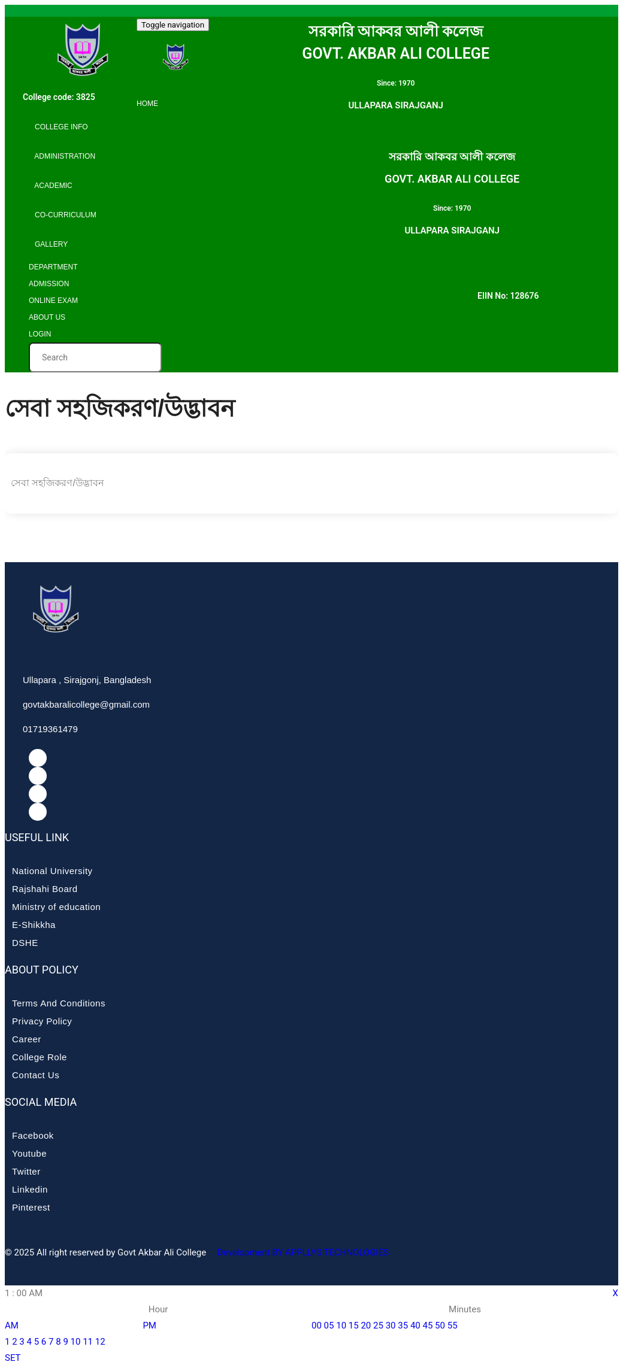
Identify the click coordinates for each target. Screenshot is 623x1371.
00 (317, 1325)
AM (12, 1325)
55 (452, 1325)
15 (354, 1325)
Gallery (48, 244)
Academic (50, 185)
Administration (62, 156)
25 (378, 1325)
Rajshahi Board (45, 889)
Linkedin (30, 1189)
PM (149, 1325)
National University (52, 871)
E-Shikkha (34, 925)
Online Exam (53, 300)
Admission (49, 284)
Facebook (33, 1135)
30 (391, 1325)
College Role (39, 1057)
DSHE (25, 943)
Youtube (29, 1153)
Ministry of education (56, 907)
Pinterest (31, 1207)
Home (147, 103)
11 (88, 1341)
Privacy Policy (42, 1021)
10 (76, 1341)
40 (415, 1325)
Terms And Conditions (58, 1003)
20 (366, 1325)
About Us (47, 317)
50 (440, 1325)
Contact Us (35, 1075)
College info (58, 127)
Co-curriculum (62, 215)
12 (100, 1341)
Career (26, 1039)
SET (13, 1357)
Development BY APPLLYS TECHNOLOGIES (302, 1252)
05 (329, 1325)
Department (53, 267)
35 (403, 1325)
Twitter (26, 1171)
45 (427, 1325)
